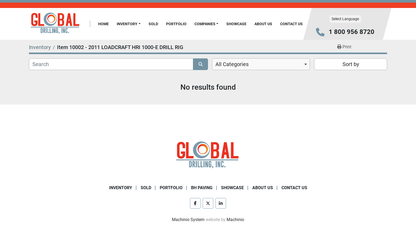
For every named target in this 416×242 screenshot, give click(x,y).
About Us (263, 24)
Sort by (351, 64)
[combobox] (261, 64)
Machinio (235, 219)
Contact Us (291, 24)
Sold (153, 24)
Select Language (345, 19)
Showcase (236, 24)
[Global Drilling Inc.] (208, 155)
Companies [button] (204, 24)
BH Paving (202, 187)
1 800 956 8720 (351, 32)
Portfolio (176, 24)
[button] (129, 24)
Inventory (127, 24)
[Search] (111, 64)
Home (103, 24)
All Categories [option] (232, 64)
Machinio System (188, 219)
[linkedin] (220, 203)
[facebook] (195, 203)
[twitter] (208, 203)
